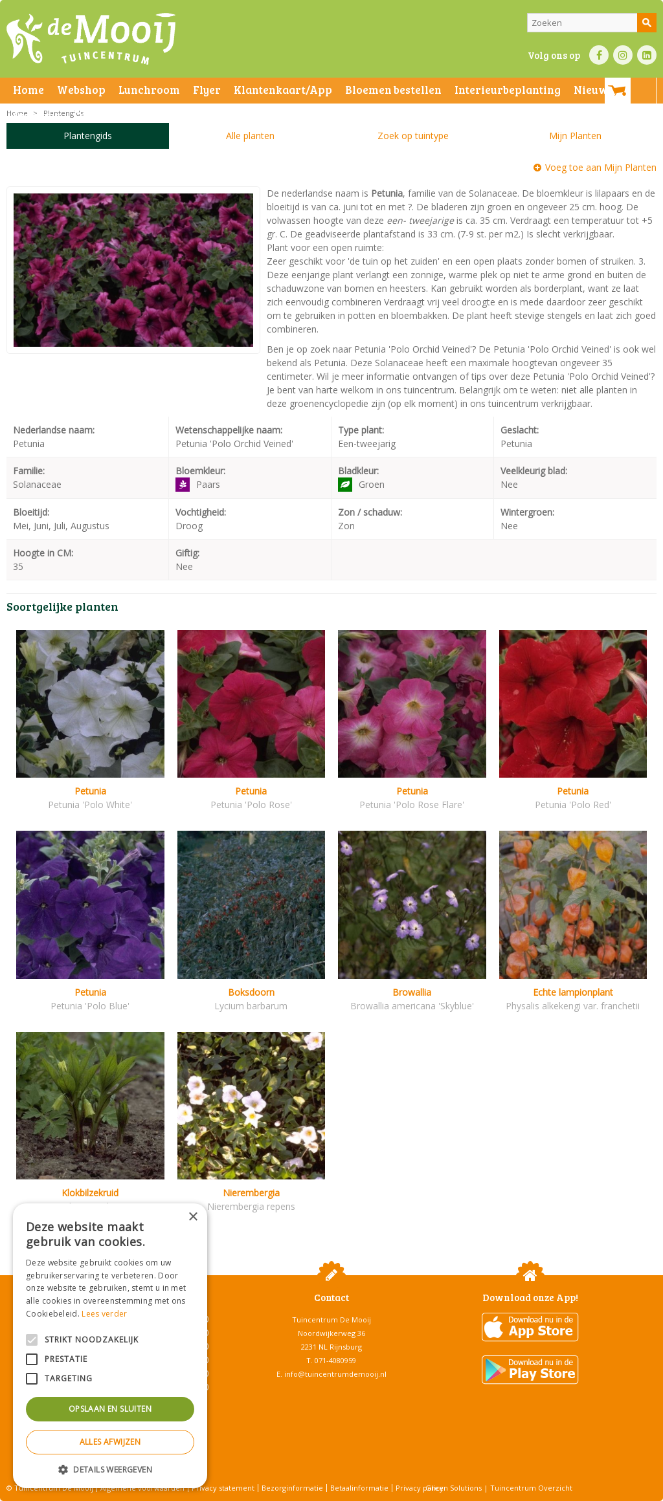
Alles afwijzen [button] (110, 1441)
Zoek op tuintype (413, 135)
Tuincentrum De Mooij (331, 1319)
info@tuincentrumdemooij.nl (335, 1374)
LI (647, 55)
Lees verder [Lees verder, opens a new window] (104, 1313)
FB (599, 55)
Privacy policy (420, 1488)
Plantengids (87, 135)
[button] (110, 1469)
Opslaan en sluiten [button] (110, 1408)
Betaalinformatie (359, 1488)
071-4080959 (335, 1360)
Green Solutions (453, 1488)
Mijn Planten (575, 135)
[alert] (110, 1345)
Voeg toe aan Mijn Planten (601, 167)
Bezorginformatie (292, 1488)
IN (623, 55)
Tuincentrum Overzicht (531, 1488)
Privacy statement (223, 1488)
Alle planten (250, 135)
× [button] (192, 1217)
